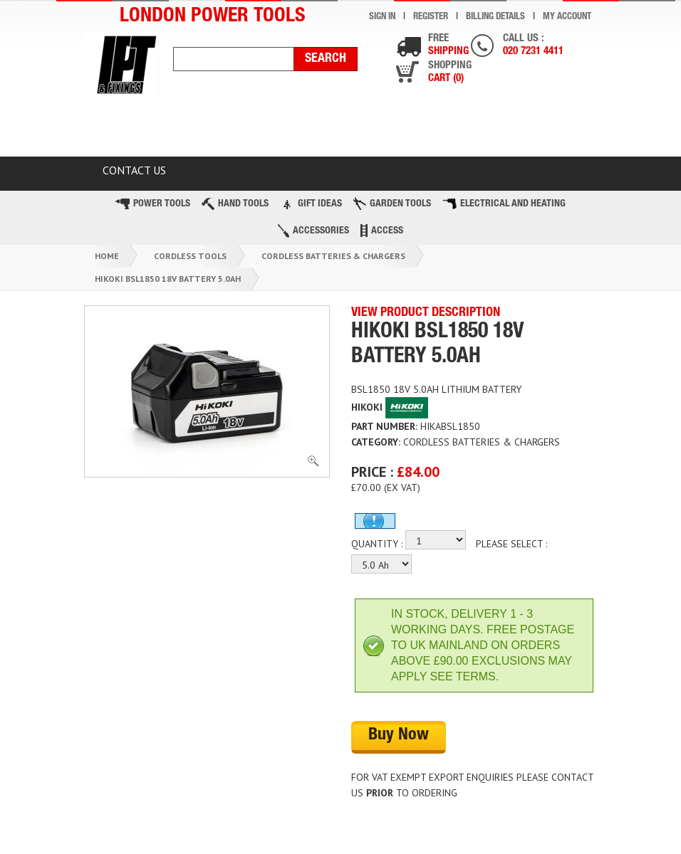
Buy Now (398, 735)
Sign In (382, 17)
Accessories (313, 231)
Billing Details (495, 17)
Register (430, 17)
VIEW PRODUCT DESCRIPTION (425, 313)
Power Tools (152, 204)
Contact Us (134, 170)
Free (448, 45)
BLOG (543, 129)
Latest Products (329, 129)
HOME (118, 129)
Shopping (450, 72)
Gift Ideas (311, 203)
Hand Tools (235, 204)
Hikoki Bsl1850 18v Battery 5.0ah (168, 278)
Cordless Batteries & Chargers (333, 256)
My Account (567, 17)
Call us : (533, 45)
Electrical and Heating (504, 204)
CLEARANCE (207, 129)
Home (107, 256)
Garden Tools (392, 203)
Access (381, 230)
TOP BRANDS (453, 129)
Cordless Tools (190, 256)
